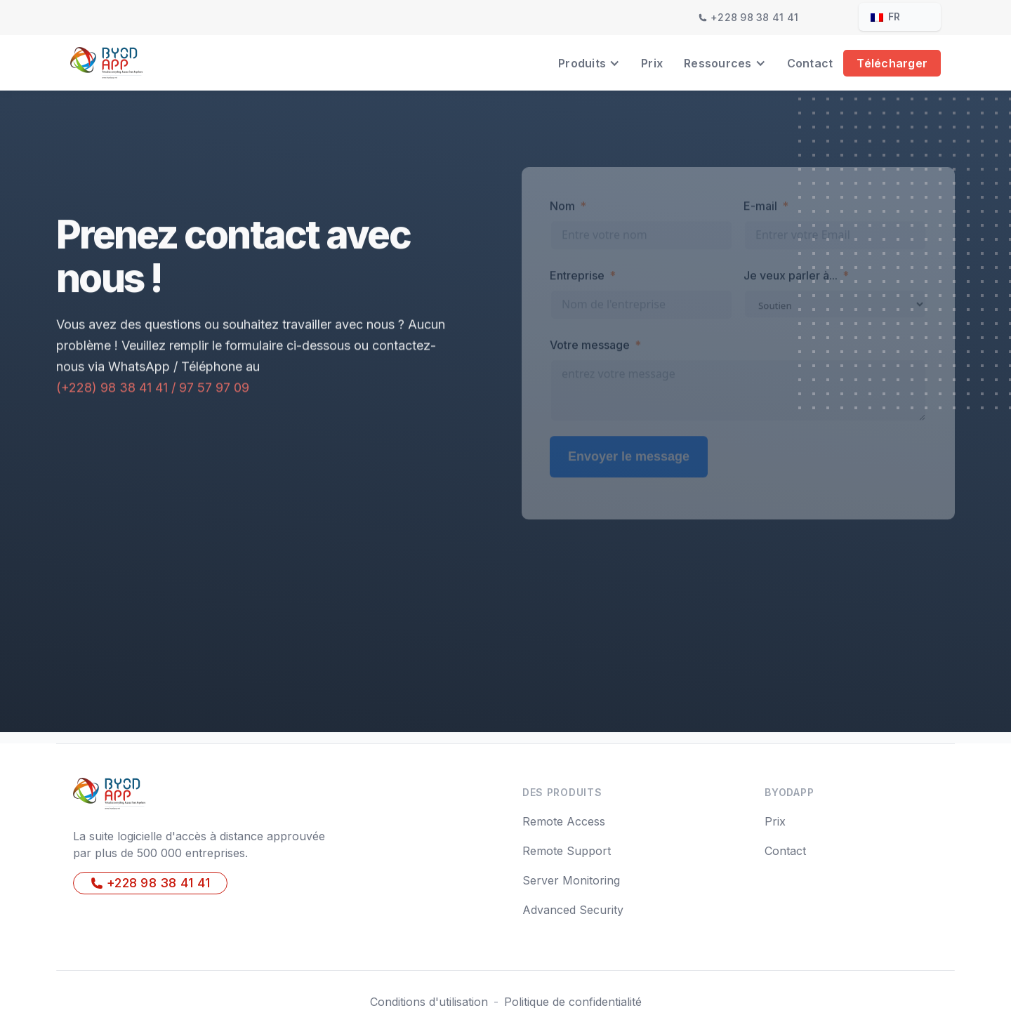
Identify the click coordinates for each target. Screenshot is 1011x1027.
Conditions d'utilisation (429, 1002)
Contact (810, 63)
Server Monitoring (571, 880)
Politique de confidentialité (573, 1002)
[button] (589, 63)
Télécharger (892, 63)
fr (885, 16)
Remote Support (566, 851)
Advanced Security (572, 910)
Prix (652, 63)
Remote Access (563, 821)
